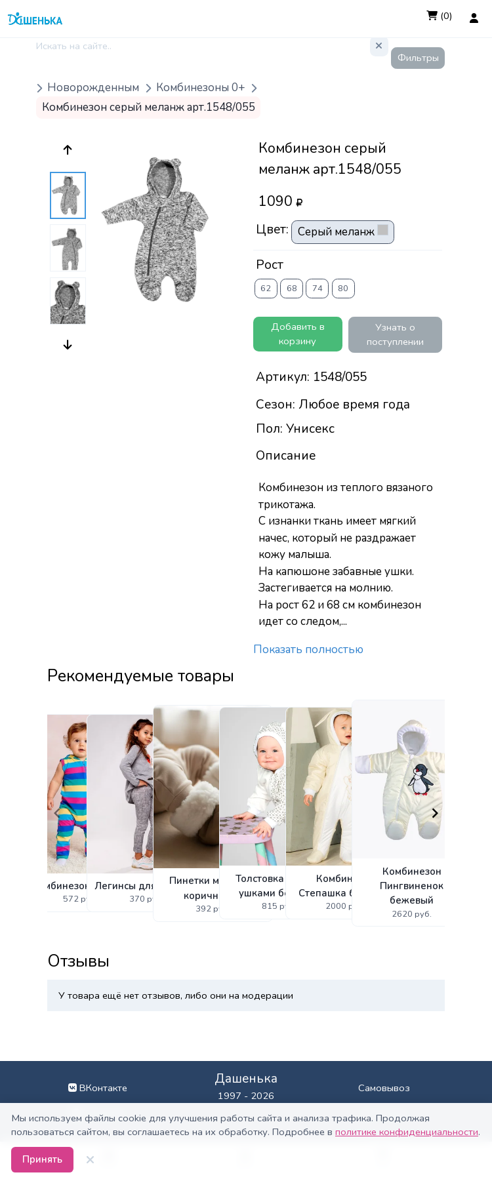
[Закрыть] (90, 1160)
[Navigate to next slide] (435, 813)
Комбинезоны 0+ (200, 88)
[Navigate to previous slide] (57, 813)
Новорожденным (93, 88)
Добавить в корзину (298, 334)
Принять (42, 1159)
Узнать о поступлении (395, 334)
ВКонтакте (97, 1087)
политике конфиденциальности (406, 1131)
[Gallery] (246, 813)
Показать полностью (308, 649)
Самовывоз (384, 1087)
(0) (439, 15)
